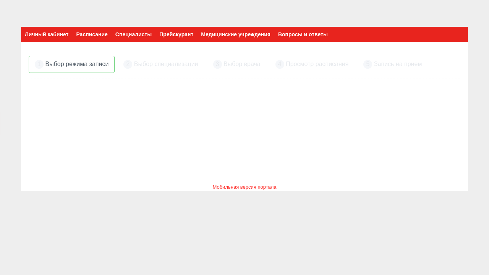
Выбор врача (237, 64)
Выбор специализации (160, 64)
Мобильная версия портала (244, 187)
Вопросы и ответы (303, 34)
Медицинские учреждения (235, 34)
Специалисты (133, 34)
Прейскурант (176, 34)
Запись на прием (392, 64)
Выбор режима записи (71, 64)
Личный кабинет (46, 34)
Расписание (91, 34)
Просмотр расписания (312, 64)
